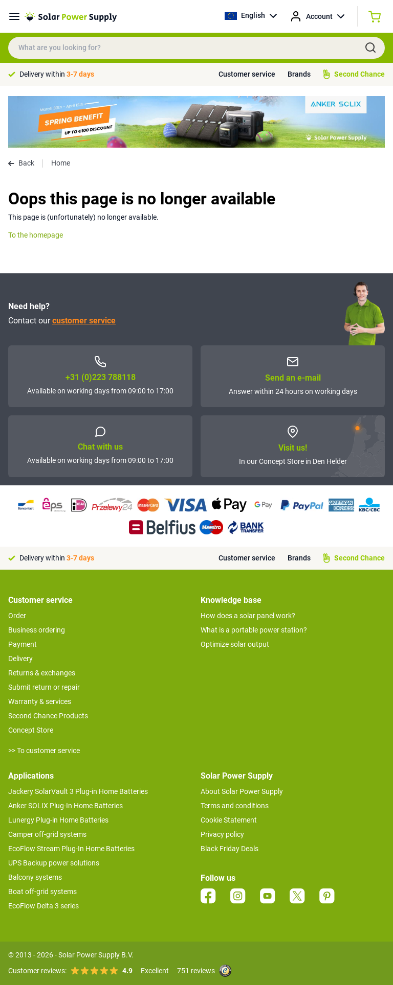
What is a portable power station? (254, 630)
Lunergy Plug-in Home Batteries (58, 820)
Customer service (247, 74)
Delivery (20, 658)
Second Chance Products (48, 716)
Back (21, 163)
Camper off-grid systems (47, 834)
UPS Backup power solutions (53, 863)
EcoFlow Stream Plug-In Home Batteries (71, 849)
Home (60, 163)
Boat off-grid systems (42, 891)
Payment (22, 644)
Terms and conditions (235, 806)
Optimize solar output (235, 644)
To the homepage (35, 235)
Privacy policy (222, 834)
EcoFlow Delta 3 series (43, 906)
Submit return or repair (44, 687)
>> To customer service (44, 750)
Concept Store (30, 730)
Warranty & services (39, 701)
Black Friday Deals (229, 849)
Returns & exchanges (41, 673)
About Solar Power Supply (242, 791)
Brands (299, 74)
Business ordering (36, 630)
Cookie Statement (229, 820)
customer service (84, 320)
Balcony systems (35, 877)
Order (17, 616)
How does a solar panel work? (248, 616)
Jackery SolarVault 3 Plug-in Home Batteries (78, 791)
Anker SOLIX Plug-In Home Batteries (65, 806)
